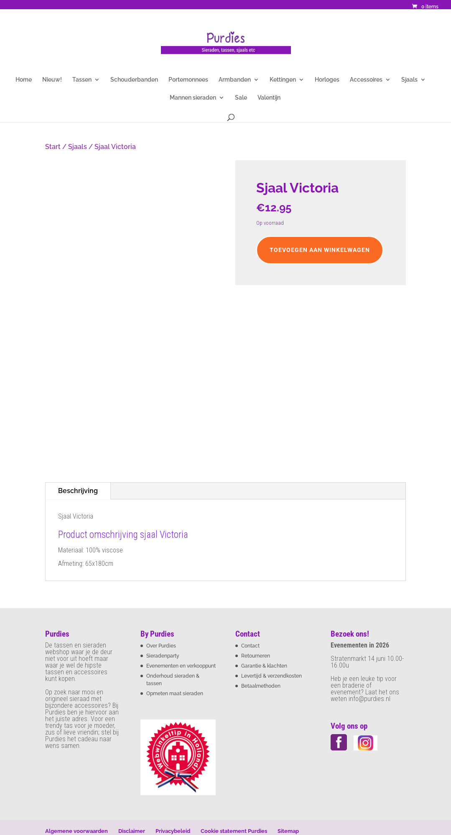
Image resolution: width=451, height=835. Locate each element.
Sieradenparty (162, 656)
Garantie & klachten (264, 666)
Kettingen (283, 80)
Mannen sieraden (193, 98)
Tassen (82, 80)
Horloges (327, 80)
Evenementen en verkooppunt (181, 666)
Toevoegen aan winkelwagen (320, 250)
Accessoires (366, 80)
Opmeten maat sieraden (174, 693)
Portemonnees (188, 80)
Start (53, 147)
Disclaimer (131, 831)
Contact (250, 646)
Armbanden (235, 80)
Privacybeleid (172, 831)
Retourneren (255, 656)
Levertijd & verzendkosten (271, 676)
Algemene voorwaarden (76, 831)
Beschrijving (78, 491)
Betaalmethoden (260, 686)
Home (23, 80)
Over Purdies (161, 646)
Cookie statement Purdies (234, 831)
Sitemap (288, 831)
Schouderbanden (134, 80)
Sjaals (409, 80)
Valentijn (268, 98)
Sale (241, 98)
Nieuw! (52, 80)
